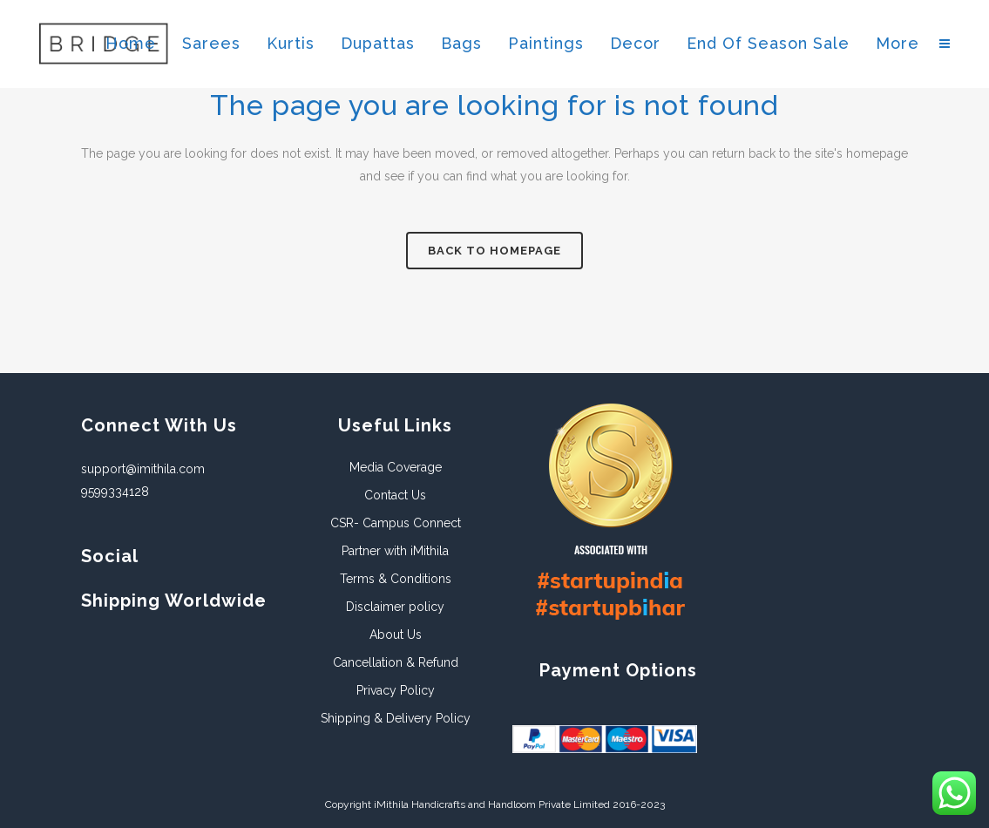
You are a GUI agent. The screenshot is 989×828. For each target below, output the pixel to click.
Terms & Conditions (395, 579)
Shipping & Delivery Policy (396, 718)
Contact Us (395, 495)
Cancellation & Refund (395, 662)
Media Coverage (395, 467)
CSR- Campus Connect (395, 523)
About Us (395, 634)
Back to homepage (494, 250)
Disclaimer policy (395, 607)
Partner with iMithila (395, 551)
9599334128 (115, 492)
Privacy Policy (395, 690)
